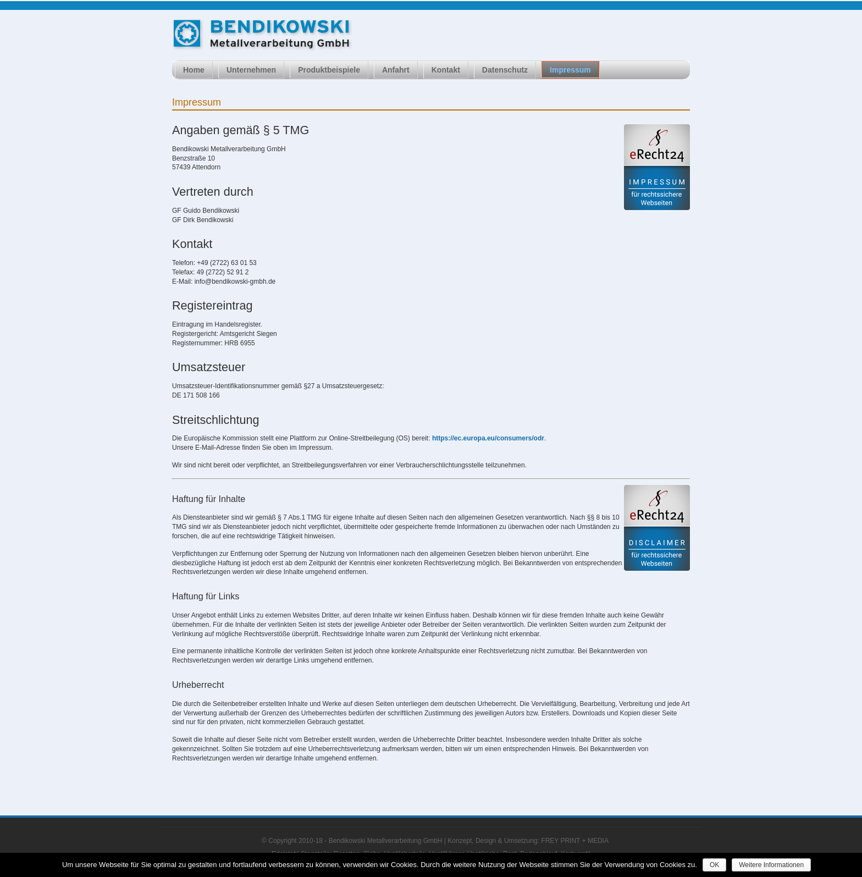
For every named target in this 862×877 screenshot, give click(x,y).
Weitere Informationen (771, 865)
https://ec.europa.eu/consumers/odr (488, 438)
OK (714, 865)
